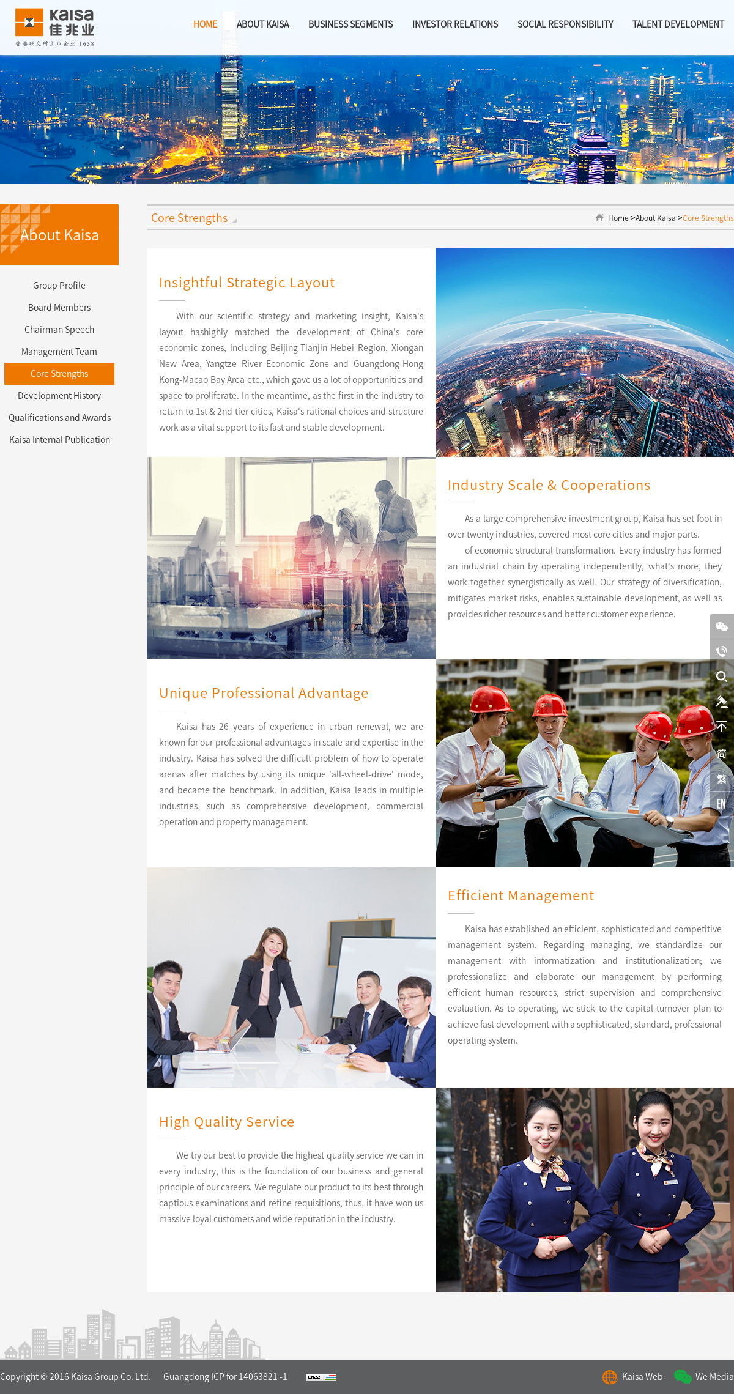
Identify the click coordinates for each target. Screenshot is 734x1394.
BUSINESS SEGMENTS (350, 24)
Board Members (59, 307)
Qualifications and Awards (60, 417)
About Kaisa (656, 217)
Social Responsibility (565, 24)
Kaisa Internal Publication (59, 440)
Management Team (59, 351)
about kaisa (263, 24)
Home (618, 217)
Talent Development (678, 24)
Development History (59, 395)
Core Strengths (59, 373)
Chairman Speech (59, 329)
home (205, 24)
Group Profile (59, 285)
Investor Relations (455, 24)
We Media (714, 1377)
